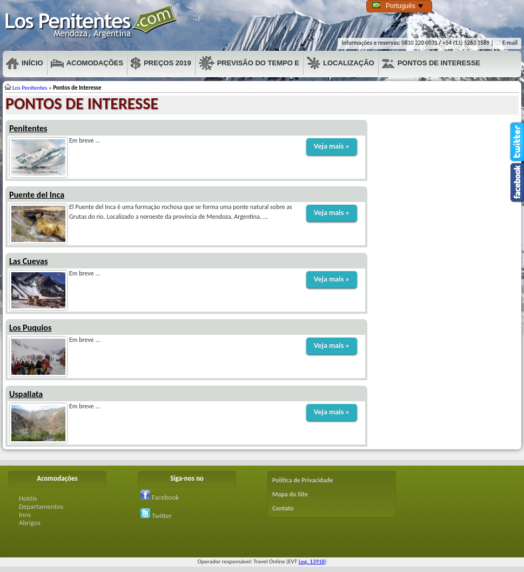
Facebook (159, 497)
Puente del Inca (36, 195)
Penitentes (91, 22)
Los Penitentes (30, 87)
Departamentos (41, 506)
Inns (25, 514)
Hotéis (28, 498)
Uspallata (26, 394)
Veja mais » (332, 146)
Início (24, 63)
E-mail (506, 42)
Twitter (156, 516)
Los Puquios (30, 327)
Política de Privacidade (302, 480)
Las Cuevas (28, 261)
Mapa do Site (290, 494)
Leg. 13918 (312, 561)
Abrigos (30, 523)
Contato (282, 508)
